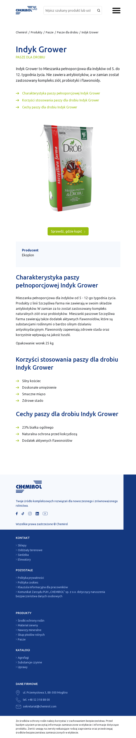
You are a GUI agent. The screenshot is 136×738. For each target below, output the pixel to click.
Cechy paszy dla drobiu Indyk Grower (49, 107)
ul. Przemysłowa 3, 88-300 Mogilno (42, 692)
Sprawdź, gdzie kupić (68, 231)
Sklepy (22, 545)
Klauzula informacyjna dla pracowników (43, 587)
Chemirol (21, 32)
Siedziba (23, 554)
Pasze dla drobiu (67, 32)
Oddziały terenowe (30, 550)
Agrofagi (23, 657)
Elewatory (24, 559)
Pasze (50, 32)
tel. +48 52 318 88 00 (33, 699)
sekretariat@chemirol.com (36, 706)
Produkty (36, 32)
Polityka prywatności (31, 577)
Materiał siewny (28, 625)
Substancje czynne (30, 662)
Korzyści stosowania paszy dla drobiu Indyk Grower (60, 100)
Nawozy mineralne (29, 630)
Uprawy (22, 667)
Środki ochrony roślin (31, 620)
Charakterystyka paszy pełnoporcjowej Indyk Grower (61, 93)
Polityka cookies (28, 582)
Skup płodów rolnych (31, 634)
